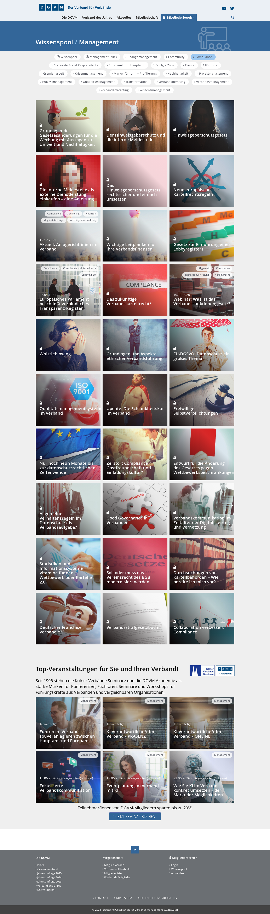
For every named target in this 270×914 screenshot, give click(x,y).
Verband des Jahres (97, 17)
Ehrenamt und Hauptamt (126, 65)
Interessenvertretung (197, 274)
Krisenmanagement (88, 73)
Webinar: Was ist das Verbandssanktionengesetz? (201, 301)
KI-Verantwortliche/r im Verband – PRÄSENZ (130, 734)
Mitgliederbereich (178, 17)
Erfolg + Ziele (164, 65)
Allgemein (204, 268)
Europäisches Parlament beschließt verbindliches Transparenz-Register (64, 303)
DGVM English (45, 890)
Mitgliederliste (113, 873)
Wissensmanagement (154, 90)
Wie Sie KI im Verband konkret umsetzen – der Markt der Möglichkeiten (198, 790)
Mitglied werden (114, 865)
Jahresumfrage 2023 (49, 881)
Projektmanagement (212, 73)
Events (188, 65)
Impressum (123, 898)
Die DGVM (69, 17)
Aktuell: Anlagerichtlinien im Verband (68, 247)
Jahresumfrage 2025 (49, 873)
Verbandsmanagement (211, 82)
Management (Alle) (101, 57)
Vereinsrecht (222, 274)
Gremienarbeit (52, 73)
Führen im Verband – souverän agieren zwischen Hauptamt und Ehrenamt (67, 736)
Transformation (136, 82)
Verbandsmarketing (114, 90)
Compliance (202, 57)
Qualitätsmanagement (98, 82)
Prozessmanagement (56, 82)
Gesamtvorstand (47, 869)
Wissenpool (67, 57)
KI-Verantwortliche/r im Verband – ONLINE (197, 734)
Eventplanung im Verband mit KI (133, 788)
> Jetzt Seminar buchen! (135, 816)
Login (174, 865)
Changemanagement (141, 57)
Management (88, 700)
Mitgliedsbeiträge (54, 220)
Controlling (73, 213)
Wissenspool (179, 869)
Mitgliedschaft (147, 17)
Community (175, 57)
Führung (210, 65)
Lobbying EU (89, 274)
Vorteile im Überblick (117, 869)
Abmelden (177, 873)
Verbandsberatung (171, 82)
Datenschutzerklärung (158, 898)
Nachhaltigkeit (177, 73)
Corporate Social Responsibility (75, 65)
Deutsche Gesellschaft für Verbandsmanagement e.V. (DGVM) (140, 910)
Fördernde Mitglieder (117, 877)
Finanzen (91, 213)
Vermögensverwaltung (83, 220)
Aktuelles (124, 17)
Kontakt (101, 898)
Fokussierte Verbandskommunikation (65, 788)
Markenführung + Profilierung (134, 73)
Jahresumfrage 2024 (49, 877)
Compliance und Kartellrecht (79, 268)
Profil (40, 865)
